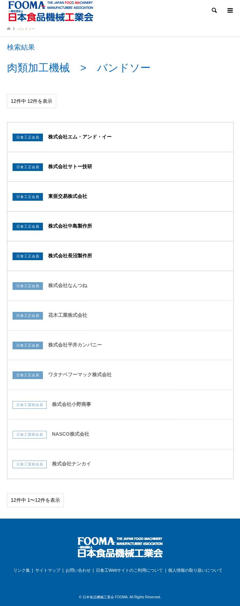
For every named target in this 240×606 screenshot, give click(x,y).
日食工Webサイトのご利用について (129, 570)
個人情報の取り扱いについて (195, 570)
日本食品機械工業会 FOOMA (105, 597)
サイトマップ (47, 570)
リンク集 (21, 570)
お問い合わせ (78, 570)
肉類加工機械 (38, 67)
